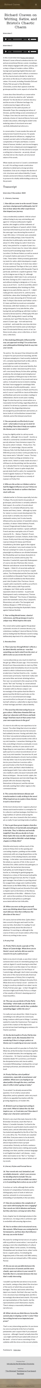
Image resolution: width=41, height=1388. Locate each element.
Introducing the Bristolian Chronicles (20, 1364)
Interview (17, 1350)
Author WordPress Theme (14, 1386)
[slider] (17, 39)
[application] (20, 39)
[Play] (6, 39)
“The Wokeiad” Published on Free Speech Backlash (20, 1372)
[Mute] (29, 39)
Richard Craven (12, 4)
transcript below (27, 58)
